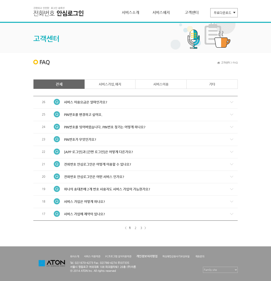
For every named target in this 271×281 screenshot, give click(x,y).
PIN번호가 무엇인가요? (80, 139)
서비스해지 (161, 12)
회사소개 (74, 256)
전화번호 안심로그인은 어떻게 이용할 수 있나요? (97, 164)
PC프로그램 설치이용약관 (118, 256)
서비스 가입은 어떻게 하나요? (84, 202)
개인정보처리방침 (147, 256)
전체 (59, 84)
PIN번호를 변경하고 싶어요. (83, 115)
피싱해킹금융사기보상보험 (175, 256)
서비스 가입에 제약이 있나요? (84, 214)
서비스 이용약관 (92, 256)
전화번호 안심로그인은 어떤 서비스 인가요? (94, 177)
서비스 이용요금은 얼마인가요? (85, 102)
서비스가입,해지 (110, 84)
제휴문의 (199, 256)
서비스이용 (161, 84)
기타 (212, 84)
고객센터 (192, 12)
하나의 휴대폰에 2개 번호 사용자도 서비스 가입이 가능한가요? (107, 189)
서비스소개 (130, 12)
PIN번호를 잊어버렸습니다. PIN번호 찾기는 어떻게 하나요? (105, 127)
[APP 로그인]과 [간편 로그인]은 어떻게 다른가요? (98, 152)
